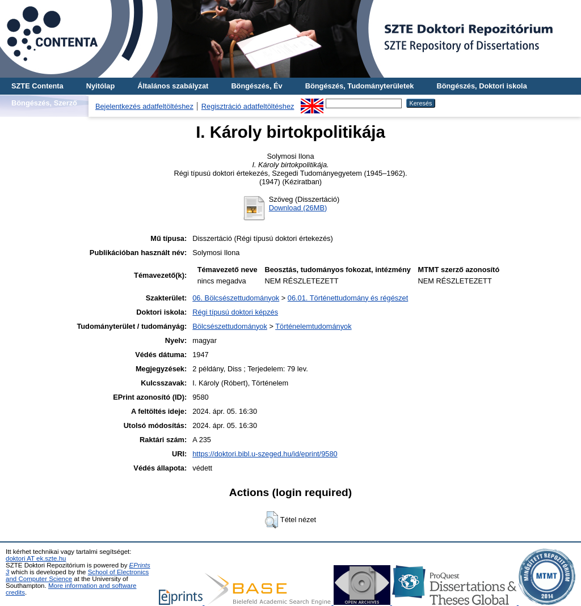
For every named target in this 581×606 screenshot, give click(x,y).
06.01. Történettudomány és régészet (348, 298)
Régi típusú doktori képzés (235, 312)
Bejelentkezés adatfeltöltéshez (144, 106)
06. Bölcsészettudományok (235, 298)
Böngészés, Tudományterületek (359, 86)
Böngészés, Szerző (44, 103)
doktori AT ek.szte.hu (36, 558)
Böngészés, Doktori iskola (481, 86)
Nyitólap (100, 86)
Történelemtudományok (313, 326)
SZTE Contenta (37, 86)
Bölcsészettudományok (229, 326)
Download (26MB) (298, 208)
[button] (271, 519)
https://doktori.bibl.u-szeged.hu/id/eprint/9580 (264, 454)
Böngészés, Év (256, 86)
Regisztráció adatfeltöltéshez (247, 106)
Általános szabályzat (172, 86)
